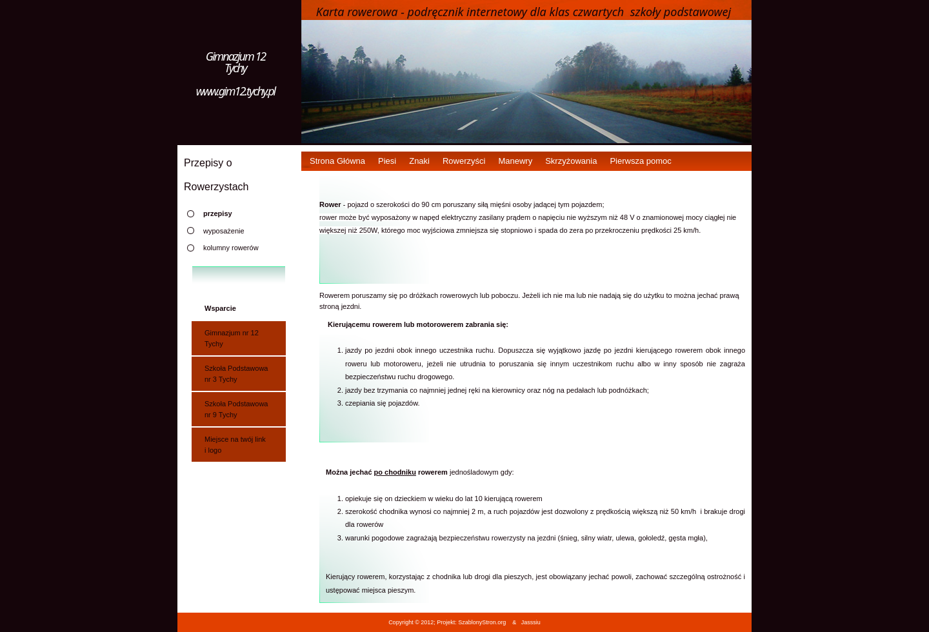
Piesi (387, 161)
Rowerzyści (464, 161)
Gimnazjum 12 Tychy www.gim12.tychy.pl (235, 73)
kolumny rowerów (231, 248)
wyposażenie (224, 231)
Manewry (515, 161)
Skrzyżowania (571, 161)
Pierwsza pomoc (640, 161)
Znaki (419, 161)
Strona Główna (337, 161)
